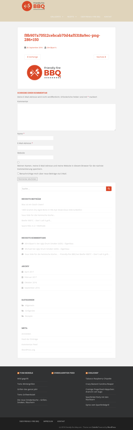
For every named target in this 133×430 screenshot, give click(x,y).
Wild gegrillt (22, 378)
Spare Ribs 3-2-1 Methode (33, 225)
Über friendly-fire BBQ (90, 17)
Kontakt (108, 17)
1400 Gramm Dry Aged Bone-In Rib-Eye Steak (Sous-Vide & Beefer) (52, 210)
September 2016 (32, 287)
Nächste (101, 57)
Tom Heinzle (26, 373)
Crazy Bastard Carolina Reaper (100, 384)
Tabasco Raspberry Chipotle (98, 378)
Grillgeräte (55, 17)
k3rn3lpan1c (52, 47)
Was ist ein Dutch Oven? (33, 204)
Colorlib (95, 427)
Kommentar (22, 101)
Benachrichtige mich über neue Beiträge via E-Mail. (43, 173)
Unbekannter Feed (64, 373)
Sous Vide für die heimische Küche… (38, 215)
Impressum (48, 421)
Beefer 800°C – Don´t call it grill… (37, 220)
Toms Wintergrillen (26, 384)
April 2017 (29, 272)
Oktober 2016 (31, 282)
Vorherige (32, 57)
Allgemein (29, 305)
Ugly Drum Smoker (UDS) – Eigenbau (56, 243)
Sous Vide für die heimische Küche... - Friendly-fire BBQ (50, 254)
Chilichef (93, 373)
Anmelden (26, 334)
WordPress (111, 427)
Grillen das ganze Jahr (27, 389)
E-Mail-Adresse (25, 143)
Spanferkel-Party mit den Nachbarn (97, 398)
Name (20, 133)
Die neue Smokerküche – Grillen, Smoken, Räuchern (32, 401)
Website (21, 153)
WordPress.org (28, 349)
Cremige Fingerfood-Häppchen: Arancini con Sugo (100, 390)
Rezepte (70, 17)
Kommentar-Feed (29, 344)
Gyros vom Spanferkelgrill (97, 405)
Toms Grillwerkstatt (26, 394)
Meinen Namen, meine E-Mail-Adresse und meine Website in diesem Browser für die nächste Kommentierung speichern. (60, 167)
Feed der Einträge (30, 339)
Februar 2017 (31, 277)
